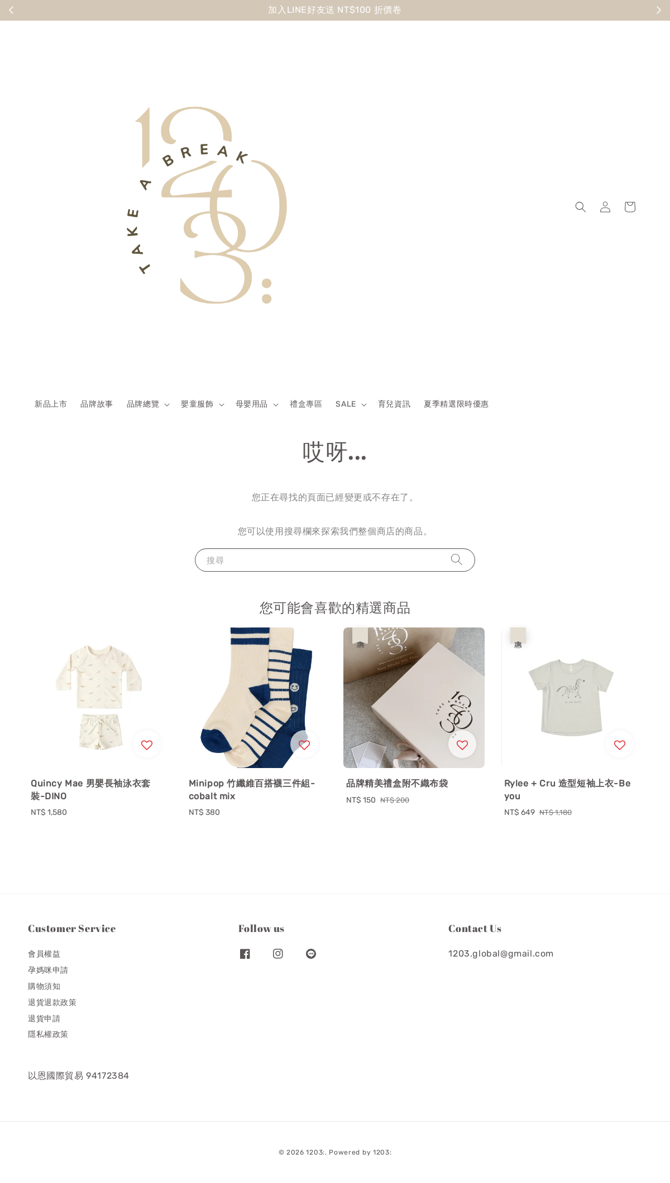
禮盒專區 (306, 404)
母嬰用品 (252, 404)
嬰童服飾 (197, 404)
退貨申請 (44, 1018)
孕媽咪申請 (48, 970)
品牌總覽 (143, 404)
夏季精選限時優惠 (456, 404)
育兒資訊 (394, 404)
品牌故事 (96, 404)
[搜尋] (457, 560)
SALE (346, 404)
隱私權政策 (48, 1034)
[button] (580, 207)
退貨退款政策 (52, 1002)
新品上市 (51, 404)
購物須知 (44, 986)
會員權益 (44, 954)
